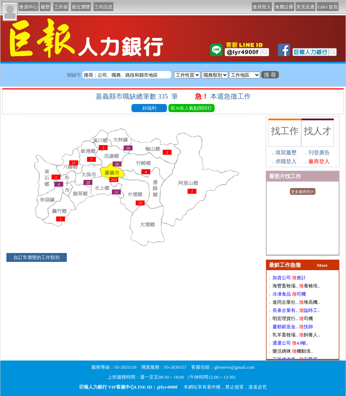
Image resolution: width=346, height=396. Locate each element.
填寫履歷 (286, 152)
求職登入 (286, 161)
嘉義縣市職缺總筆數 (138, 96)
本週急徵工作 (231, 96)
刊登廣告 (319, 152)
